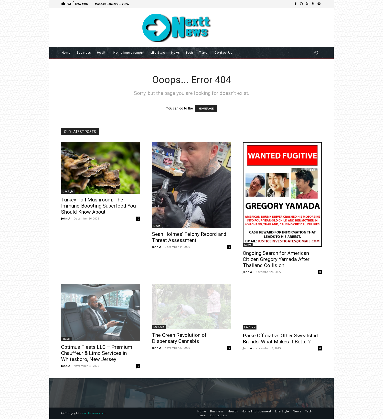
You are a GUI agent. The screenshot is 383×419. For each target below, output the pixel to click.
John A (65, 218)
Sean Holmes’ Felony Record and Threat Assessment (189, 237)
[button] (316, 53)
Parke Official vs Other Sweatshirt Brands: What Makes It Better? (281, 339)
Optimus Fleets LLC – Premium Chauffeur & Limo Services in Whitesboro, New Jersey (96, 353)
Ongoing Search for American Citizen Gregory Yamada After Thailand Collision (276, 259)
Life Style (68, 191)
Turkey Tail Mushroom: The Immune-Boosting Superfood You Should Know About (98, 206)
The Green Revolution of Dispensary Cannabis (179, 338)
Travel (66, 338)
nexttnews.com (94, 413)
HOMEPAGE (206, 108)
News (156, 226)
